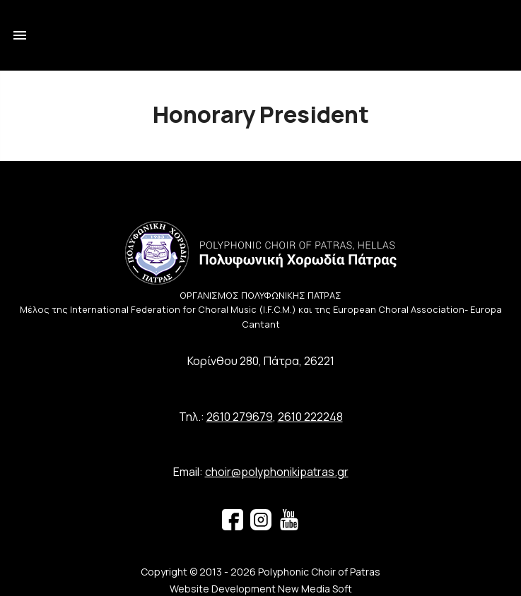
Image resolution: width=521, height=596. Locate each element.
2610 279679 (239, 416)
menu (19, 35)
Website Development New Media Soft (261, 588)
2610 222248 (310, 416)
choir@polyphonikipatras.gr (277, 471)
